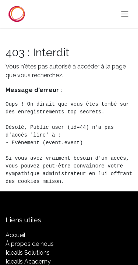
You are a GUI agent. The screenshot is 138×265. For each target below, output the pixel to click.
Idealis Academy (28, 261)
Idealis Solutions (28, 252)
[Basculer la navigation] (124, 14)
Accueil (15, 235)
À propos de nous (30, 243)
